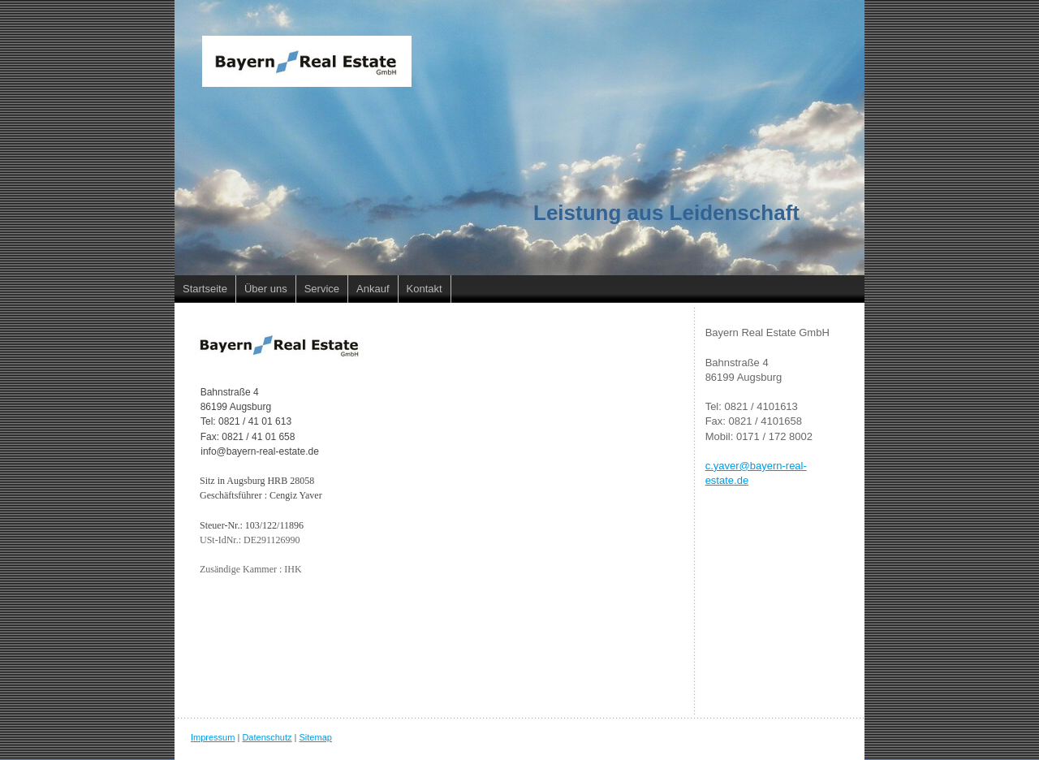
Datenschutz (266, 737)
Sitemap (316, 737)
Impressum (213, 737)
